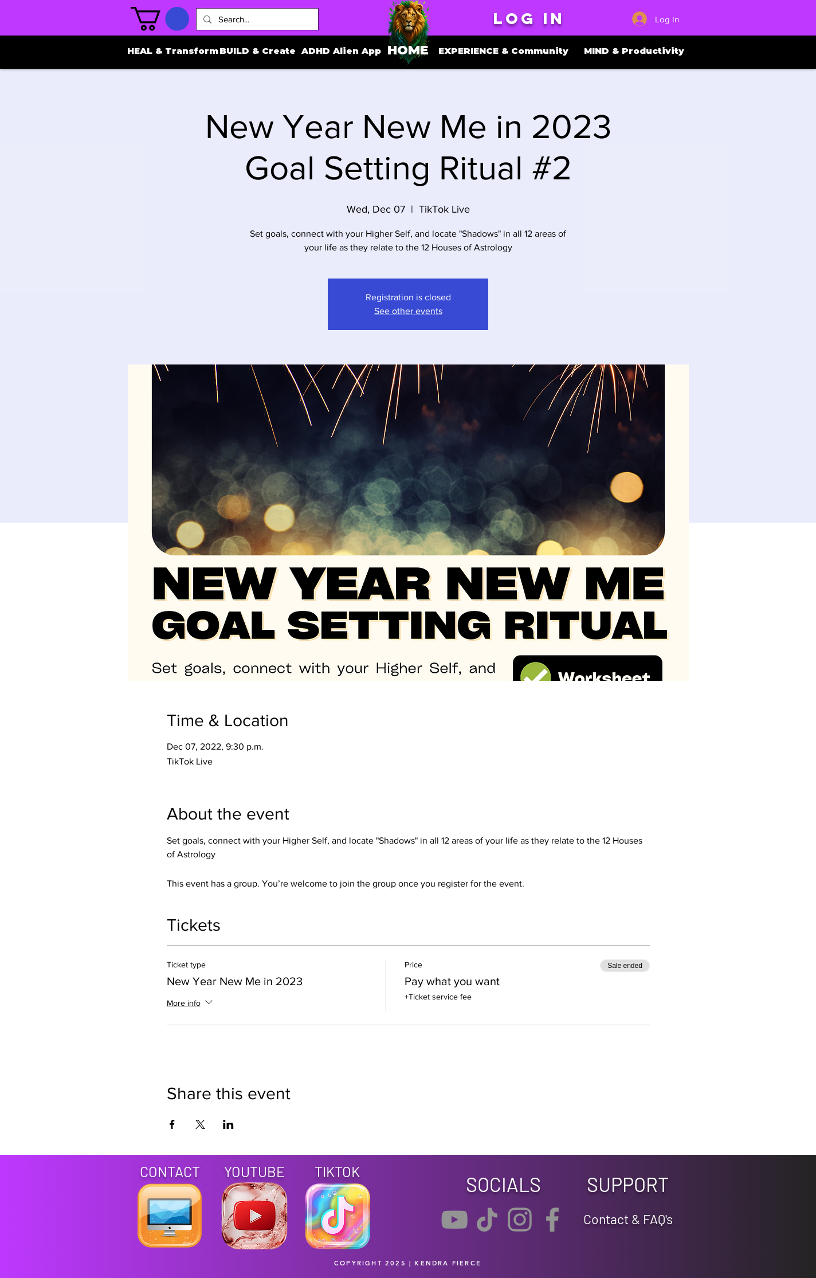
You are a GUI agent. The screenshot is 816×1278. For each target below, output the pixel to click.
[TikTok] (487, 1219)
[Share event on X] (200, 1124)
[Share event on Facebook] (172, 1124)
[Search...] (256, 19)
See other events (408, 311)
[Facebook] (552, 1219)
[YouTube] (454, 1219)
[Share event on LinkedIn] (228, 1124)
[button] (160, 19)
